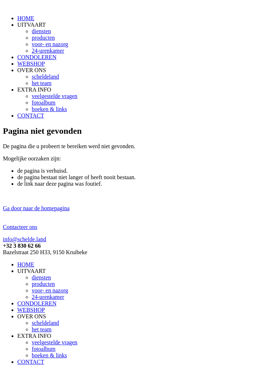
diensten (41, 31)
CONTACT (30, 115)
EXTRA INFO (34, 90)
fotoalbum (44, 103)
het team (42, 83)
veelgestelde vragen (55, 96)
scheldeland (45, 77)
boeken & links (49, 109)
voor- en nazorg (50, 44)
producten (43, 38)
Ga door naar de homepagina (36, 208)
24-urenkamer (48, 51)
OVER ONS (31, 70)
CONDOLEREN (36, 57)
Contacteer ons (20, 227)
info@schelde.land (24, 239)
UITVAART (31, 25)
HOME (25, 18)
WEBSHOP (31, 64)
